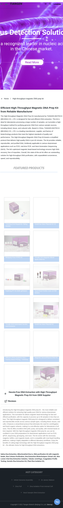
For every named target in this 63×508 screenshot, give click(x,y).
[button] (46, 4)
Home (6, 99)
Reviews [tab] (10, 401)
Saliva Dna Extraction (9, 454)
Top (57, 501)
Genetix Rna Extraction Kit (17, 461)
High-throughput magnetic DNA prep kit (28, 99)
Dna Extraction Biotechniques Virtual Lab (40, 456)
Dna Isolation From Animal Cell (41, 486)
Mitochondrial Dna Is (25, 454)
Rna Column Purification (15, 456)
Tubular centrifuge (35, 459)
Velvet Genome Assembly (23, 480)
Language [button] (57, 4)
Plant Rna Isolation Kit (36, 461)
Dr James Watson (48, 480)
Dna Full (19, 486)
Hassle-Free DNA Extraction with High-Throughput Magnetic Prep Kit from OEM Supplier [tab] (31, 393)
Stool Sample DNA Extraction (34, 493)
